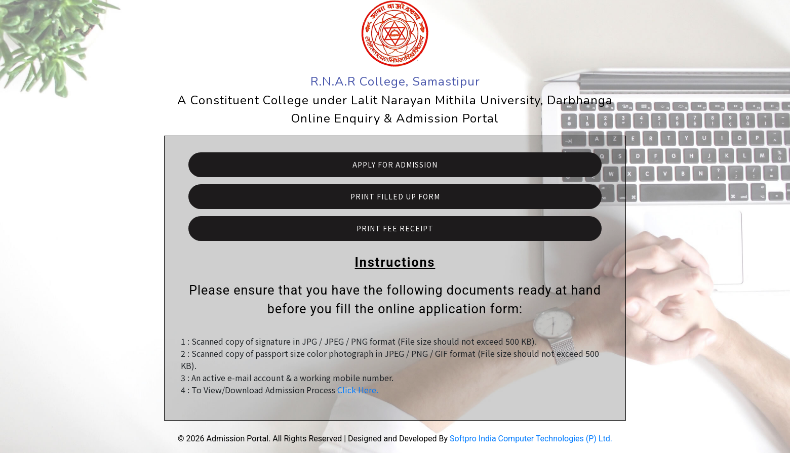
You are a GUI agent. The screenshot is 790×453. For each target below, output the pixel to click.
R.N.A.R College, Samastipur (395, 81)
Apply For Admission (395, 164)
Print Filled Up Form (395, 196)
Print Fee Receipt (395, 228)
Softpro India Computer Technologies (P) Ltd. (531, 438)
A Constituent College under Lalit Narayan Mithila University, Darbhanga (395, 100)
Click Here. (357, 390)
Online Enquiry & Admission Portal (395, 118)
